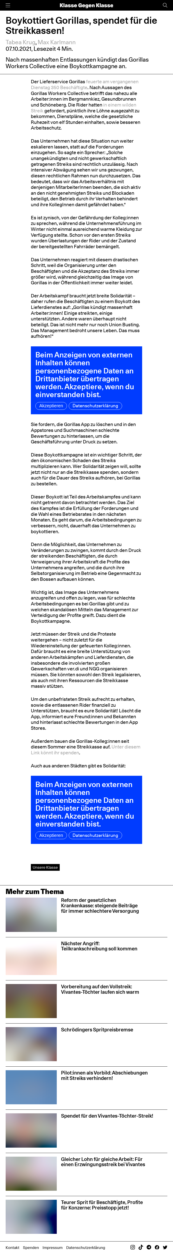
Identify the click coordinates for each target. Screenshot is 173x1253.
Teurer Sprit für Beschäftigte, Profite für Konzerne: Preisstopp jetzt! (102, 1205)
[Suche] (165, 5)
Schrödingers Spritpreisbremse (97, 1030)
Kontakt (12, 1247)
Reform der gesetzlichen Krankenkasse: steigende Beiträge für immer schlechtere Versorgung (100, 905)
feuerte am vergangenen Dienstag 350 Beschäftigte (85, 84)
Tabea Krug (20, 42)
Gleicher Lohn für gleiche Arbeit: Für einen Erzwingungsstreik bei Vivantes (103, 1161)
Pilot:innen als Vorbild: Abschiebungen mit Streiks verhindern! (104, 1075)
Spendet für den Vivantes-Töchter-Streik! (107, 1116)
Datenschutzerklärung (95, 405)
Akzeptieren (51, 405)
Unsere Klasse (45, 867)
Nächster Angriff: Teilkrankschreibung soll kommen (99, 946)
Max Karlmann (57, 42)
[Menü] (8, 5)
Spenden (31, 1247)
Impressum (53, 1247)
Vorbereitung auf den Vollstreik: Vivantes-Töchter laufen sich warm (100, 989)
